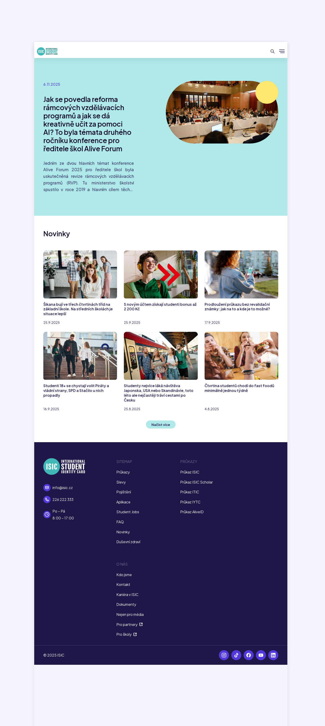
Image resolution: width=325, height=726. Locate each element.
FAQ (120, 521)
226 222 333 (62, 499)
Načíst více (160, 424)
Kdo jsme (124, 574)
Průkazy (123, 472)
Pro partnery (129, 624)
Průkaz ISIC (189, 472)
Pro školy (126, 634)
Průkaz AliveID (192, 511)
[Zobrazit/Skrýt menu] (282, 51)
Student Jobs (127, 511)
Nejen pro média (130, 614)
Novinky (123, 531)
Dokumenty (126, 604)
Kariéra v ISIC (127, 594)
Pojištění (123, 491)
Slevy (121, 482)
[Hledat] (273, 51)
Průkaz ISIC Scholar (196, 482)
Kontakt (123, 584)
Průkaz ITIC (189, 491)
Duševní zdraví (128, 541)
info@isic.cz (62, 487)
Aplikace (123, 502)
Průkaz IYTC (190, 502)
